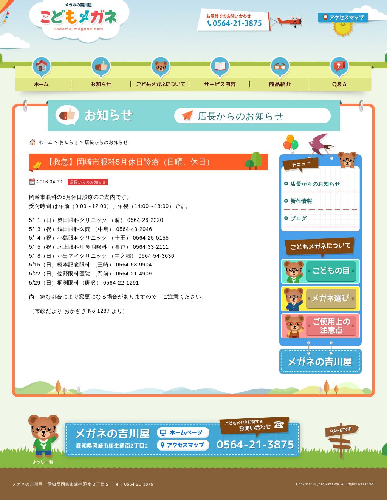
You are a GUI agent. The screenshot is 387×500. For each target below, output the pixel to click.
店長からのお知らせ (315, 184)
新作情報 (301, 201)
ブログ (298, 218)
